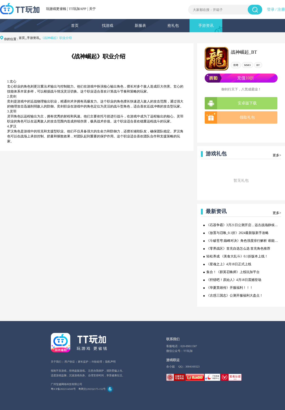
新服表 (140, 25)
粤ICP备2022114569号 (63, 388)
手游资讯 (206, 25)
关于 (92, 9)
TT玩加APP (77, 9)
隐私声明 (110, 361)
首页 (75, 25)
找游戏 (107, 25)
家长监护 (83, 361)
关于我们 (56, 361)
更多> (277, 155)
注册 (281, 9)
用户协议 (69, 361)
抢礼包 (173, 25)
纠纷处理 (97, 361)
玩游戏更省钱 (56, 9)
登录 (271, 9)
